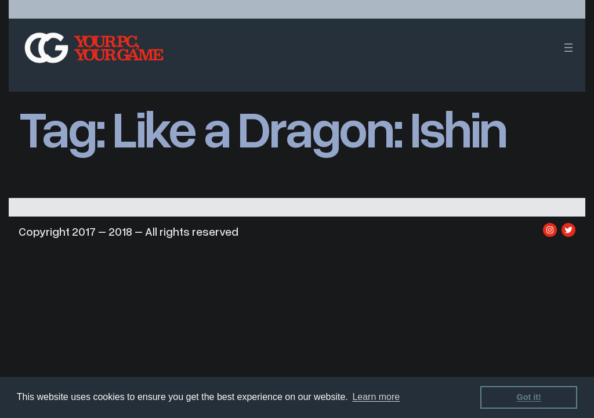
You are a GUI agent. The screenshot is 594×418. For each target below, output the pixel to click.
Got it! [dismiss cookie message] (529, 397)
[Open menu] (568, 48)
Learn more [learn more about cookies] (376, 397)
